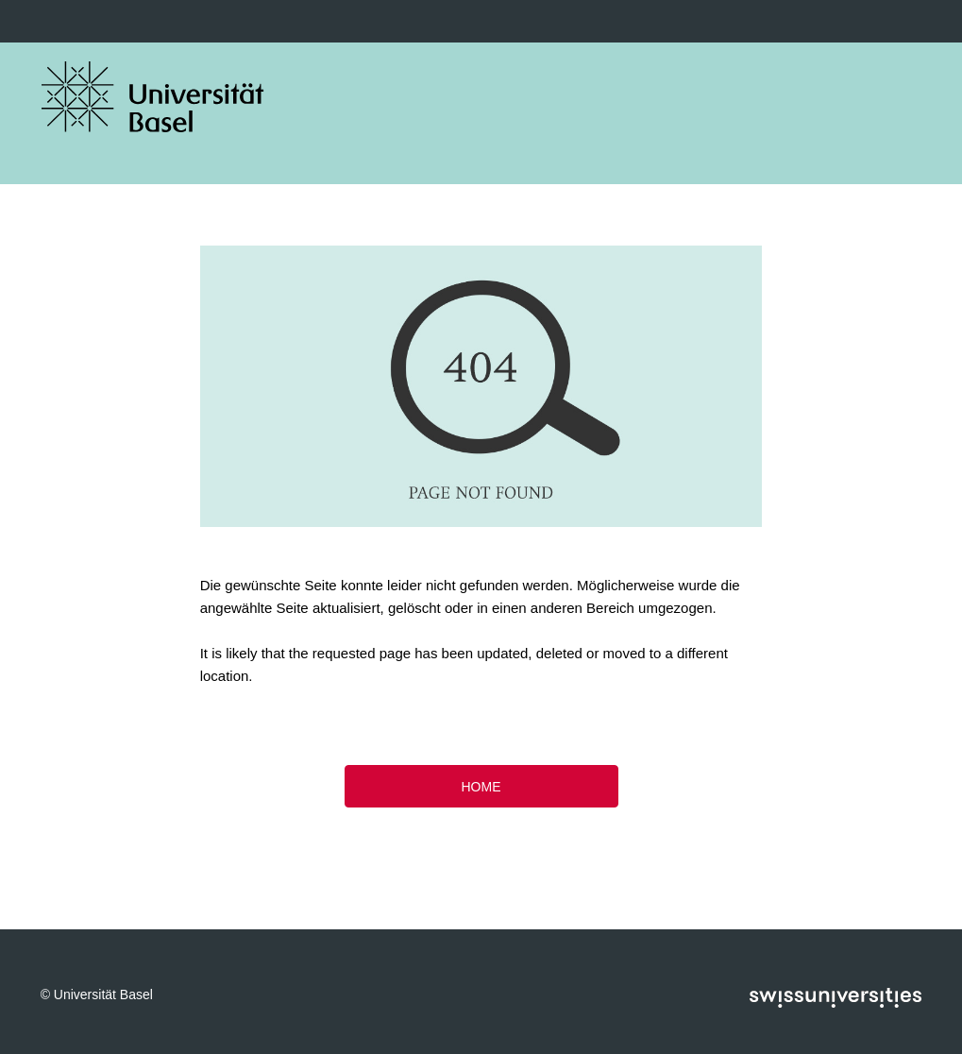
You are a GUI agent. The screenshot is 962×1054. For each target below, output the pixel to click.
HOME (481, 786)
